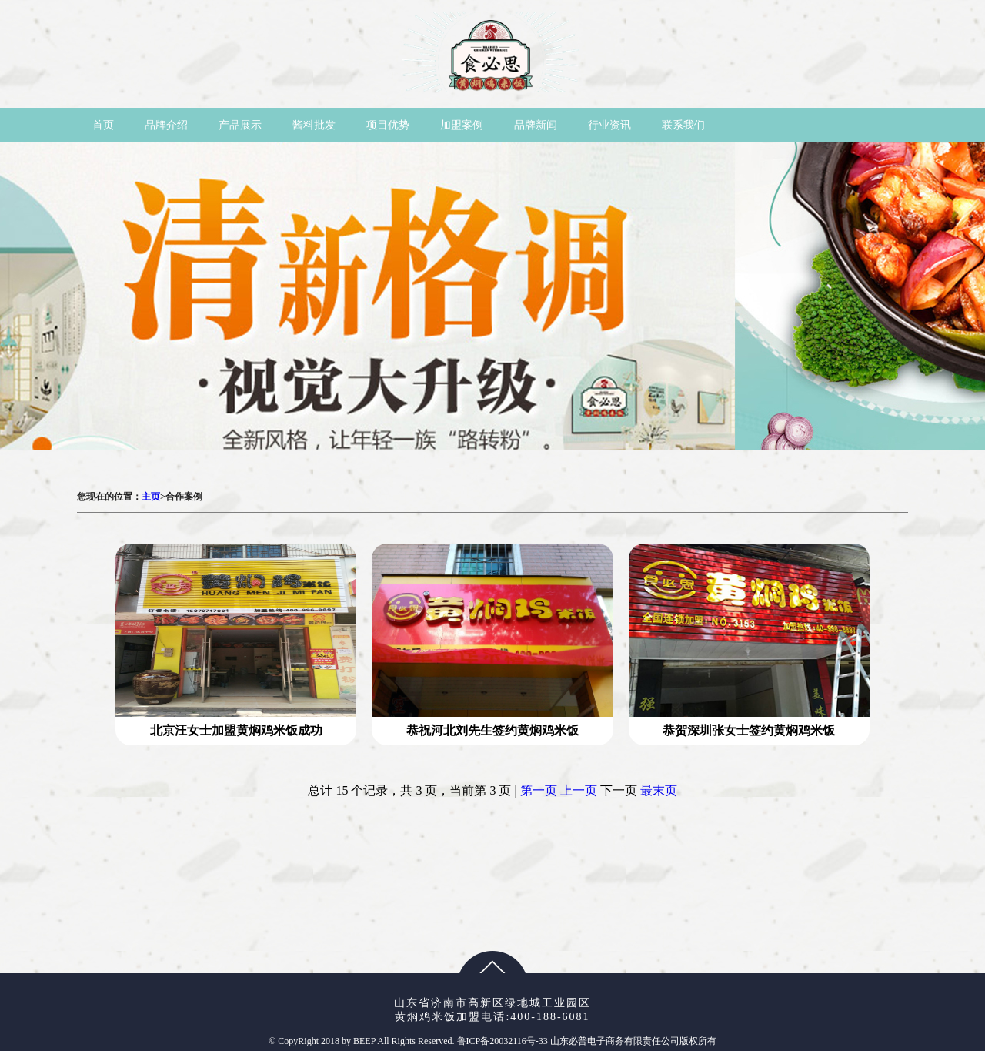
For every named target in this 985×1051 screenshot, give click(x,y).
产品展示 (240, 125)
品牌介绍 (166, 125)
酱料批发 (314, 125)
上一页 (578, 790)
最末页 (658, 790)
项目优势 (387, 125)
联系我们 (683, 125)
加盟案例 (461, 125)
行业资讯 (609, 125)
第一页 (538, 790)
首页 (103, 125)
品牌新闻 (535, 125)
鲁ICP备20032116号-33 (503, 1041)
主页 (151, 496)
